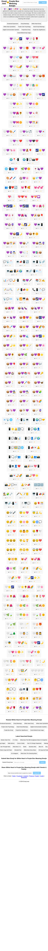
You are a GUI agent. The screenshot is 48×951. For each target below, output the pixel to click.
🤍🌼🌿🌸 (22, 605)
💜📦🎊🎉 (9, 243)
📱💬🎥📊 (14, 438)
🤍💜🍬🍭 (32, 113)
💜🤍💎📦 (16, 57)
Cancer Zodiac (21, 743)
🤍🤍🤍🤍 (37, 670)
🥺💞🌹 (11, 707)
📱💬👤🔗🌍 (32, 438)
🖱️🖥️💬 (25, 503)
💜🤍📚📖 (9, 75)
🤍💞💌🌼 (33, 652)
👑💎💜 (37, 178)
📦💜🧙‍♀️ (11, 391)
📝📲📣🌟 (22, 289)
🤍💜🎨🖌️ (9, 131)
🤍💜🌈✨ (25, 94)
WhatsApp (24, 777)
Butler (24, 746)
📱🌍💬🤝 (38, 419)
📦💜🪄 (11, 401)
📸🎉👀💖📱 (32, 466)
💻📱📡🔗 (38, 261)
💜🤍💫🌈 (16, 66)
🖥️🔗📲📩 (11, 503)
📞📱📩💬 (38, 289)
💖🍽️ (11, 196)
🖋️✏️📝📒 (22, 494)
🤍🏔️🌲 (11, 633)
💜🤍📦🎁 (38, 75)
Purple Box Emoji (26, 29)
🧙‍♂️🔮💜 (24, 707)
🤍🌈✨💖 (14, 577)
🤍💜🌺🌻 (16, 113)
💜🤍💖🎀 (32, 57)
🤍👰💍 (24, 633)
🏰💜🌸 (24, 178)
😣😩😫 (11, 540)
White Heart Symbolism (9, 26)
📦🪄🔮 (37, 410)
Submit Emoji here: (7, 762)
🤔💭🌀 (38, 679)
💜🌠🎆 (24, 206)
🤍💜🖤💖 (32, 141)
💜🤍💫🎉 (32, 66)
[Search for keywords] (30, 2)
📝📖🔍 (8, 289)
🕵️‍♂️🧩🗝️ (8, 494)
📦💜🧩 (37, 391)
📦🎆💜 (40, 317)
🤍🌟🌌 (9, 587)
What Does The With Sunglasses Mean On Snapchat (33, 740)
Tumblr (42, 776)
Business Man (32, 746)
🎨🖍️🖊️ (11, 178)
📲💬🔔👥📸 (32, 456)
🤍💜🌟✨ (16, 103)
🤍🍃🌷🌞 (38, 614)
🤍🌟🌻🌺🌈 (26, 587)
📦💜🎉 (24, 364)
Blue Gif (41, 746)
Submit (42, 762)
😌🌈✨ (11, 521)
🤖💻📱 (24, 689)
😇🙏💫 (37, 512)
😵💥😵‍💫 (12, 559)
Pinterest (31, 776)
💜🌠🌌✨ (9, 206)
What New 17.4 (17, 746)
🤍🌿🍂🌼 (38, 605)
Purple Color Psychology (24, 26)
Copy (14, 42)
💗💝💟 (35, 196)
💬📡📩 (8, 261)
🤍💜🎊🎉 (32, 122)
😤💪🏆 (24, 540)
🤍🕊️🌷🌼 (9, 661)
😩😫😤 (11, 549)
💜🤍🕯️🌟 (16, 85)
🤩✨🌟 (11, 698)
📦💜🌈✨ (9, 336)
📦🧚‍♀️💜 (24, 410)
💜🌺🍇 (22, 215)
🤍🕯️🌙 (40, 661)
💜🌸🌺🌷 (38, 206)
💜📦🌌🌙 (16, 233)
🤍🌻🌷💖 (38, 596)
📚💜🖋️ (27, 280)
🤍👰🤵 (37, 633)
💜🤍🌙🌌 (16, 38)
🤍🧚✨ (25, 679)
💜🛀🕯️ (24, 252)
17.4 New (15, 740)
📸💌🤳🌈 (16, 475)
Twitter (14, 776)
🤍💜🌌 (40, 94)
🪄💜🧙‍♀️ (37, 707)
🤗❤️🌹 (37, 689)
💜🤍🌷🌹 (32, 38)
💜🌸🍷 (9, 215)
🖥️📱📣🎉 (38, 494)
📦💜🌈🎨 (38, 326)
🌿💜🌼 (25, 168)
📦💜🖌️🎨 (24, 382)
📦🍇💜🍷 (37, 308)
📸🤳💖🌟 (32, 475)
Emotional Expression (12, 23)
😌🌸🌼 (24, 521)
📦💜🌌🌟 (38, 336)
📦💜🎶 (37, 364)
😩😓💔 (37, 540)
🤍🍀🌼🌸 (22, 614)
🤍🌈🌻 (24, 568)
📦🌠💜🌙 (38, 298)
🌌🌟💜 (40, 150)
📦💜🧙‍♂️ (24, 391)
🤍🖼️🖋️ (22, 670)
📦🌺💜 (9, 308)
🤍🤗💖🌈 (11, 679)
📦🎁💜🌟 (25, 317)
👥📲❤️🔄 (11, 187)
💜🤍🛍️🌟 (32, 85)
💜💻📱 (38, 224)
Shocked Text (17, 750)
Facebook (19, 776)
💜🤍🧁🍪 (9, 94)
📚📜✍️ (40, 280)
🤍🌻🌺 (8, 605)
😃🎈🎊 (38, 503)
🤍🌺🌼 (24, 596)
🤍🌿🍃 (8, 614)
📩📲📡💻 (22, 419)
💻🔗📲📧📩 (34, 271)
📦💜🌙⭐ (9, 345)
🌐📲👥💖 (11, 168)
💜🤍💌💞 (38, 48)
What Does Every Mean (30, 750)
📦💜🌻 (9, 354)
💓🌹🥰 (25, 187)
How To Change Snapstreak (34, 743)
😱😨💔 (37, 549)
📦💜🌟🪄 (25, 345)
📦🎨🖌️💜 (9, 326)
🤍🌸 (40, 587)
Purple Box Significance (39, 29)
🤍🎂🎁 (37, 624)
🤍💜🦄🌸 (9, 150)
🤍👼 (8, 642)
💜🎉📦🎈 (37, 215)
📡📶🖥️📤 (22, 298)
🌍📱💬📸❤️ (30, 159)
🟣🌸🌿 (11, 568)
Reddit (37, 776)
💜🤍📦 (24, 75)
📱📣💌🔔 (33, 447)
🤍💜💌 (40, 131)
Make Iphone (11, 743)
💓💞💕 (38, 187)
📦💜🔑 (38, 373)
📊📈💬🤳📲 (11, 280)
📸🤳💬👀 (11, 484)
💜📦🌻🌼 (32, 233)
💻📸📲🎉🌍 (14, 271)
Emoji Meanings (25, 23)
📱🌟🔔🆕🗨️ (16, 429)
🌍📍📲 (14, 159)
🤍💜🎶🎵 (25, 131)
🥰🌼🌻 (24, 698)
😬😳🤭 (24, 549)
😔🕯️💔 (11, 531)
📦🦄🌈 (37, 401)
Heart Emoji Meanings (39, 26)
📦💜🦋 (38, 382)
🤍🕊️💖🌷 (25, 661)
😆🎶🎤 (11, 512)
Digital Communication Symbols (11, 29)
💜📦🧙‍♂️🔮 (38, 243)
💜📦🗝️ (24, 243)
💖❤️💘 (22, 196)
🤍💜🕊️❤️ (16, 141)
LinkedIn (25, 776)
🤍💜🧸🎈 (25, 150)
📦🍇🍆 (22, 308)
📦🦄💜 (11, 410)
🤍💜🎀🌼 (16, 122)
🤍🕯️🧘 (9, 670)
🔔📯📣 (25, 484)
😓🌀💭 (37, 521)
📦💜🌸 (40, 345)
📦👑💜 (24, 326)
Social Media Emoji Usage (24, 32)
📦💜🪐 (24, 401)
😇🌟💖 (24, 512)
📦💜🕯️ (9, 382)
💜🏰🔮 (9, 224)
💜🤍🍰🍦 (9, 48)
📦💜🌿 (22, 354)
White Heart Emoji (36, 23)
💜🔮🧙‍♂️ (11, 252)
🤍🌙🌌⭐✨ (32, 577)
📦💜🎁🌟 (37, 354)
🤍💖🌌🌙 (37, 642)
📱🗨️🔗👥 (14, 456)
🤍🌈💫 (37, 568)
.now (4, 2)
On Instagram (14, 753)
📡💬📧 (8, 298)
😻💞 (24, 559)
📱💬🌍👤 (33, 429)
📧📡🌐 (8, 419)
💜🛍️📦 (37, 252)
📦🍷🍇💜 (9, 317)
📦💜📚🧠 (24, 373)
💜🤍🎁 (24, 48)
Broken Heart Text (5, 740)
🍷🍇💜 (38, 168)
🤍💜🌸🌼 (32, 103)
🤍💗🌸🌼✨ (16, 652)
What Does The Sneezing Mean (29, 753)
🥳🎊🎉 (37, 698)
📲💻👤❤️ (14, 466)
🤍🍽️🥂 (24, 624)
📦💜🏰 (9, 373)
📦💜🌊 (24, 336)
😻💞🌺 (35, 559)
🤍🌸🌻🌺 (9, 596)
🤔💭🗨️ (11, 689)
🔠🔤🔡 (38, 484)
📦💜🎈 (11, 364)
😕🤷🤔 (24, 531)
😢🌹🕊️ (37, 531)
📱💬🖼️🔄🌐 (16, 447)
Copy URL (36, 773)
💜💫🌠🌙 (24, 224)
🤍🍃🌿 (11, 624)
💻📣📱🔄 (22, 261)
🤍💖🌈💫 (21, 642)
